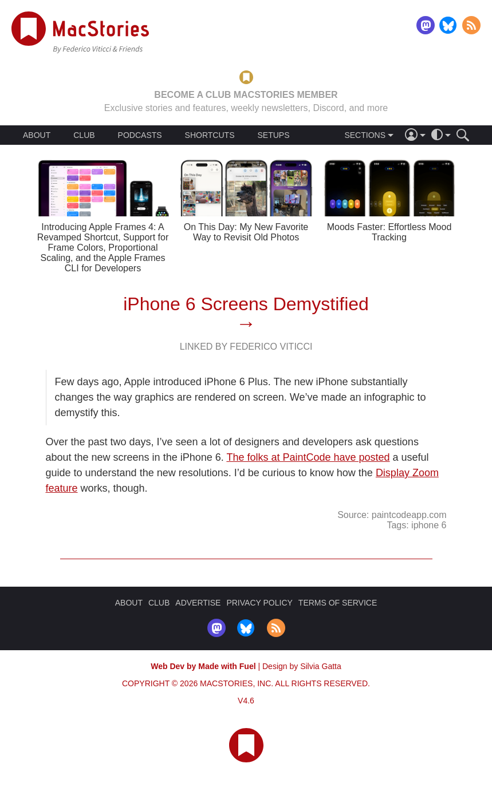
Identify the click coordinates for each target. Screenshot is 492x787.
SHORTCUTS (210, 135)
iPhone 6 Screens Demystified (246, 304)
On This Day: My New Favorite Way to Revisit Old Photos (246, 232)
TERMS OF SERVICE (337, 602)
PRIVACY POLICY (259, 602)
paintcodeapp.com (409, 515)
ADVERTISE (198, 602)
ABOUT (36, 135)
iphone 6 (428, 525)
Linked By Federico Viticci (246, 346)
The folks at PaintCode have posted (307, 457)
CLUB (84, 135)
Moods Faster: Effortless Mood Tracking (389, 232)
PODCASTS (140, 135)
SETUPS (273, 135)
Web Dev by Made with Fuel (203, 666)
